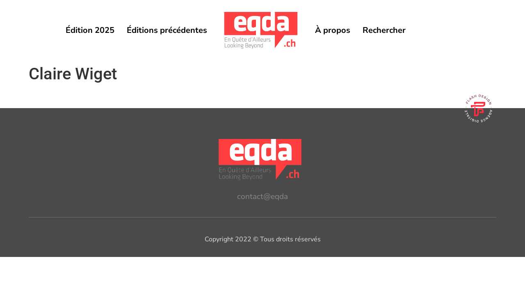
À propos (332, 30)
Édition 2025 (90, 30)
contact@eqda (262, 196)
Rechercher (384, 30)
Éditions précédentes (167, 30)
